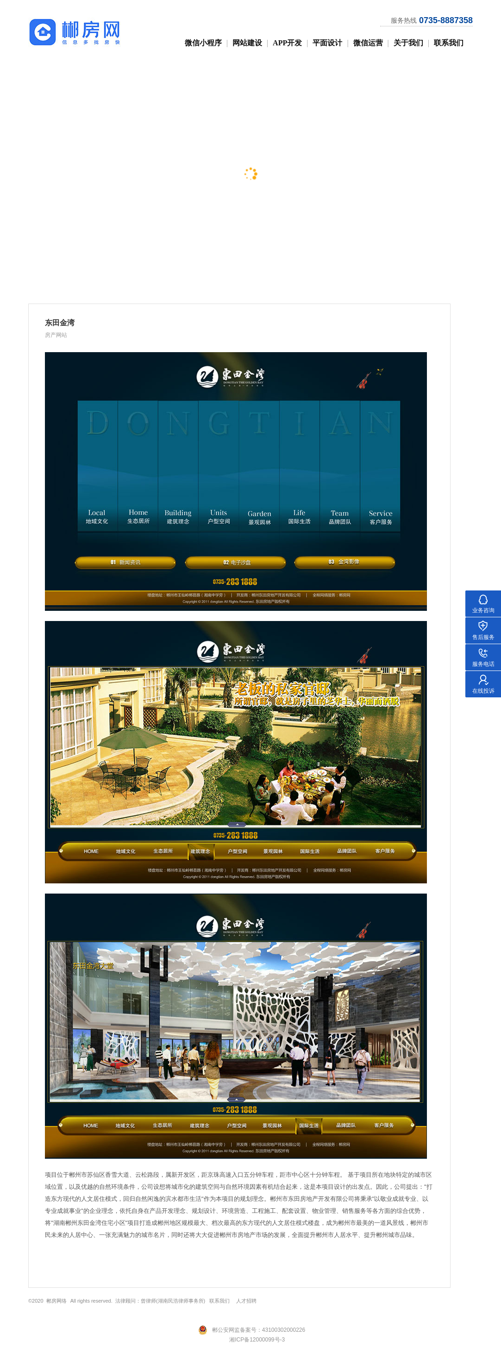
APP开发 (287, 43)
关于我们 (408, 43)
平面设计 (327, 43)
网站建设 (247, 43)
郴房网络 (56, 1301)
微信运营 (368, 43)
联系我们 (448, 43)
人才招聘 (246, 1301)
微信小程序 (203, 43)
